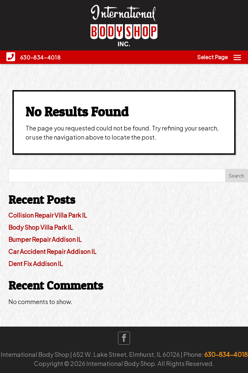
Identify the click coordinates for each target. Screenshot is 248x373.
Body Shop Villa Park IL (40, 227)
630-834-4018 (226, 354)
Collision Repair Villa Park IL (47, 215)
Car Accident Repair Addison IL (52, 251)
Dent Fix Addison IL (35, 263)
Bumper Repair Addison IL (45, 239)
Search (236, 176)
